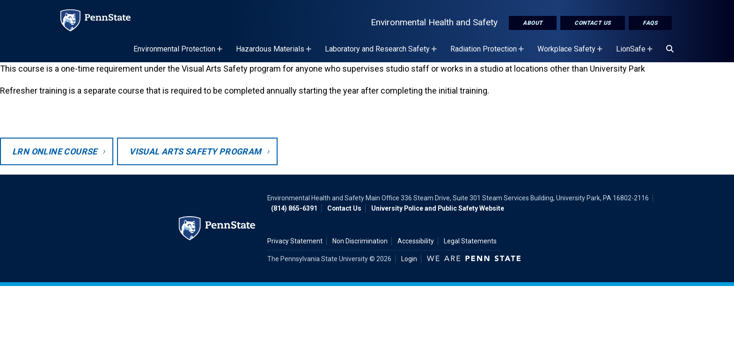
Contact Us (592, 23)
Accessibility (415, 241)
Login (409, 259)
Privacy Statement (295, 241)
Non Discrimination (360, 241)
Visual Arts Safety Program (195, 151)
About (533, 23)
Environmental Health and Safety (434, 22)
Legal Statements (470, 241)
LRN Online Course (54, 151)
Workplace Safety (571, 53)
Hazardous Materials (275, 53)
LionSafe (635, 53)
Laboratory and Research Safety (382, 53)
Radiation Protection (488, 53)
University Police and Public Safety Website (437, 208)
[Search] (670, 49)
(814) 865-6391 (294, 208)
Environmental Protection (179, 53)
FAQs (650, 23)
